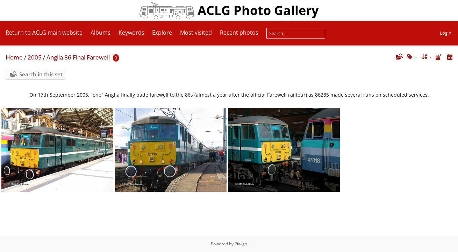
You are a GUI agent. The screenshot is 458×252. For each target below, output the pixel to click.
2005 (35, 57)
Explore (162, 32)
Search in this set (41, 74)
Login (445, 33)
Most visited (196, 32)
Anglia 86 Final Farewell (78, 57)
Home (14, 57)
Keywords (131, 32)
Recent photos (239, 32)
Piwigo (241, 244)
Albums (100, 32)
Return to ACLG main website (44, 32)
